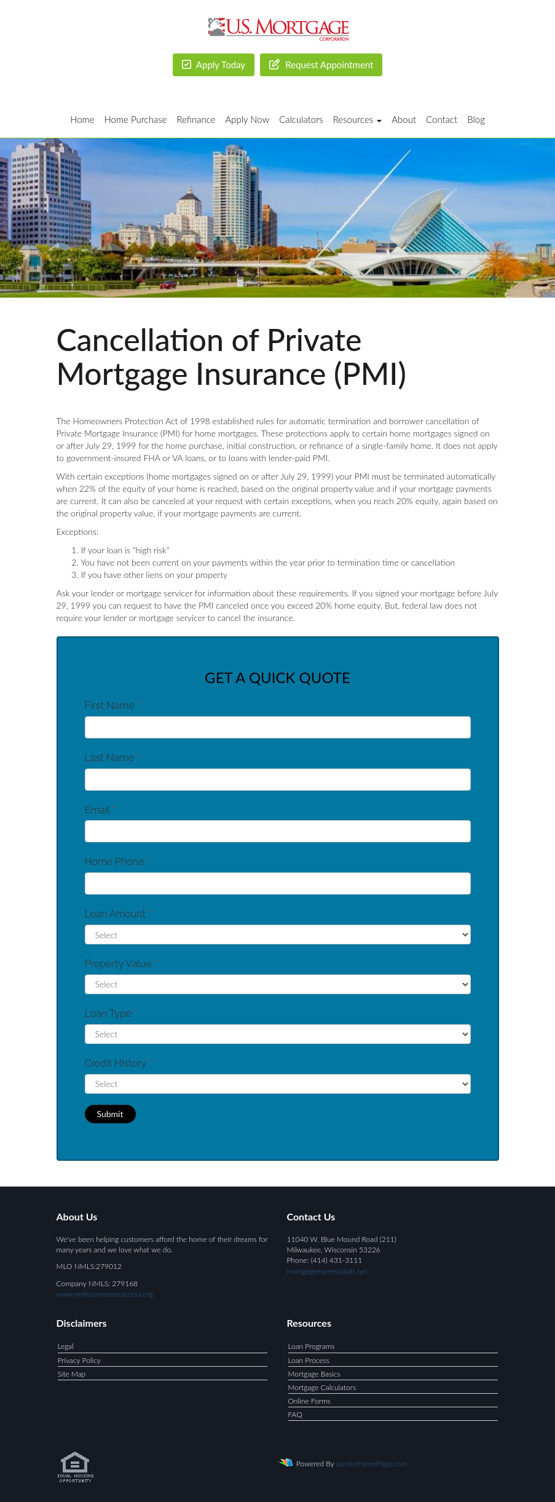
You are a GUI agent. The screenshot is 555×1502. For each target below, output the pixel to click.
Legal (66, 1346)
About (404, 119)
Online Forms (309, 1400)
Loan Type (111, 1013)
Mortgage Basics (314, 1373)
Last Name (112, 758)
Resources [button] (357, 119)
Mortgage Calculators (322, 1387)
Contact (441, 119)
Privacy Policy (79, 1360)
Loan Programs (311, 1346)
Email (100, 810)
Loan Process (308, 1360)
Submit (110, 1114)
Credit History (118, 1063)
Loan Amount (118, 914)
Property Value (121, 964)
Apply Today (214, 64)
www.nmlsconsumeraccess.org (105, 1293)
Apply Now (247, 119)
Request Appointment (321, 64)
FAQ (295, 1414)
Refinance (195, 119)
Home (82, 119)
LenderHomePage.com (371, 1463)
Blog (476, 119)
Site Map (72, 1373)
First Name (112, 705)
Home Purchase (135, 119)
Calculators (301, 119)
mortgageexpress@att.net (327, 1271)
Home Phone (117, 862)
